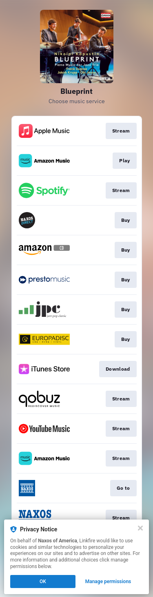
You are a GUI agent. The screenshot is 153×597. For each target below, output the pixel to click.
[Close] (140, 528)
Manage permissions (108, 581)
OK (43, 581)
